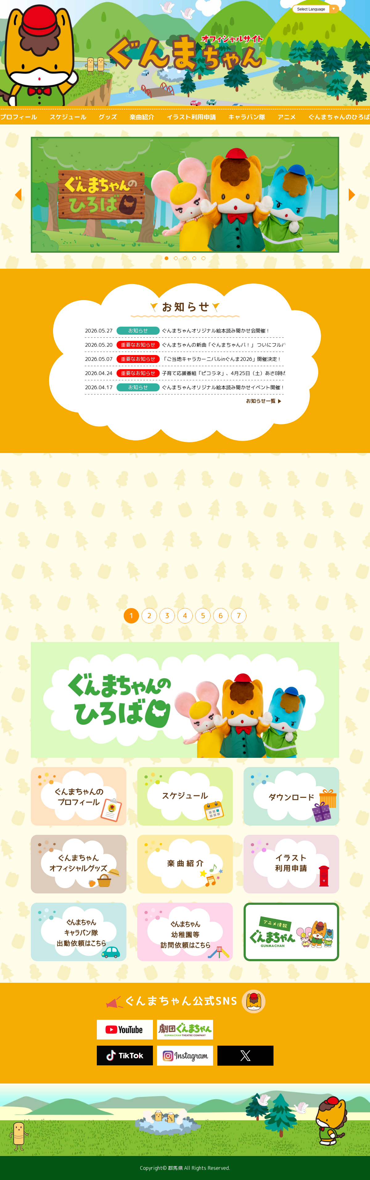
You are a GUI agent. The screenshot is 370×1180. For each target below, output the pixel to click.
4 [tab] (195, 259)
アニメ (287, 116)
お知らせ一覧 (261, 401)
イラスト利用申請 (191, 116)
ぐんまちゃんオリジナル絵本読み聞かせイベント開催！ (223, 387)
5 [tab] (205, 259)
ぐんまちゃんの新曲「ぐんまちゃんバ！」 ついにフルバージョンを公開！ (244, 344)
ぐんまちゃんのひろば (339, 116)
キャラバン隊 (246, 116)
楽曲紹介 (142, 116)
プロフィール (18, 116)
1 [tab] (168, 259)
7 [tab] (238, 615)
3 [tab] (186, 259)
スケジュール (67, 116)
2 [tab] (177, 259)
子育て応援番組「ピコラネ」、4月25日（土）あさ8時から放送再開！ (239, 373)
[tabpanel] (185, 195)
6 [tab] (221, 615)
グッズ (108, 116)
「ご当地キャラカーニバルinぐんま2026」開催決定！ (222, 359)
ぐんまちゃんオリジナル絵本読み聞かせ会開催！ (216, 330)
